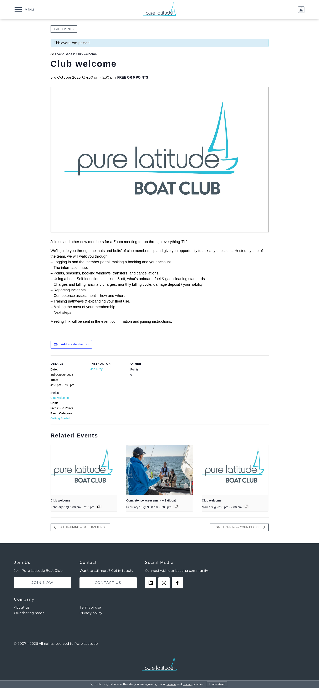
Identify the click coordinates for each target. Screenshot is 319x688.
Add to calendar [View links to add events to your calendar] (72, 344)
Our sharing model (30, 613)
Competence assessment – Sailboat (151, 500)
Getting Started (60, 418)
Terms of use (90, 607)
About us (21, 607)
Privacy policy (90, 613)
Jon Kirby (97, 369)
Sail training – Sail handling (81, 527)
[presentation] (84, 470)
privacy (187, 684)
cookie (171, 684)
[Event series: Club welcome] (98, 506)
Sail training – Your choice (238, 527)
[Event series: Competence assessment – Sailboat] (176, 506)
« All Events (64, 29)
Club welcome (60, 397)
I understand (216, 684)
